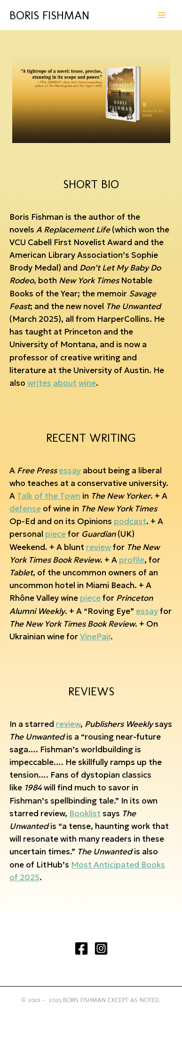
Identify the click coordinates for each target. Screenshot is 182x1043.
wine (87, 383)
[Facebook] (81, 948)
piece (55, 534)
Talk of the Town (48, 496)
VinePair (95, 636)
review (98, 547)
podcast (130, 521)
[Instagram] (101, 948)
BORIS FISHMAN (49, 15)
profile (131, 560)
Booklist (85, 813)
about (65, 383)
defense (25, 508)
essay (70, 470)
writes (39, 383)
